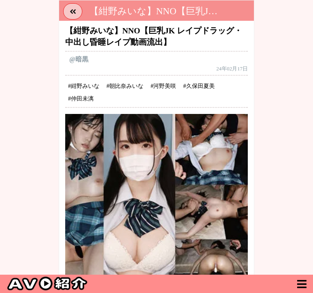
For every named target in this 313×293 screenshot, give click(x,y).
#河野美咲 (163, 86)
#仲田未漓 (81, 99)
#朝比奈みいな (124, 86)
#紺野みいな (83, 86)
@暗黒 (78, 59)
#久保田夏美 (199, 86)
